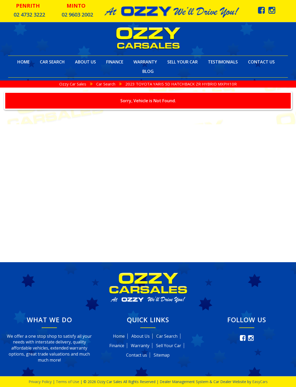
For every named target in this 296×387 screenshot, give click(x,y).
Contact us (136, 355)
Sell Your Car (182, 62)
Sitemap (162, 355)
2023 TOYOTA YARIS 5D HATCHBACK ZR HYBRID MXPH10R (181, 84)
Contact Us (261, 62)
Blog (148, 71)
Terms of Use (68, 381)
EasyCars (260, 381)
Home (23, 62)
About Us (85, 62)
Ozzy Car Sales (72, 84)
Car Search (52, 62)
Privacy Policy (41, 381)
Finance (114, 62)
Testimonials (223, 62)
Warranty (145, 62)
